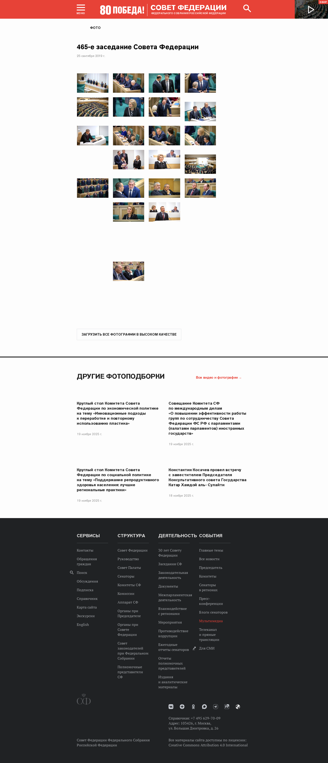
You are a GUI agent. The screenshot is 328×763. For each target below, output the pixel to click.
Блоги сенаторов (213, 612)
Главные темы (211, 550)
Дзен (182, 706)
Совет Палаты (129, 567)
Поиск (82, 572)
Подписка (85, 590)
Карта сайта (87, 607)
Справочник (87, 598)
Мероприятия (170, 622)
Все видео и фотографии (217, 377)
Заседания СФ (170, 564)
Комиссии (126, 593)
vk (171, 706)
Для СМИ (207, 648)
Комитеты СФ (129, 585)
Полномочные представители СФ (130, 672)
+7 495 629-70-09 (205, 718)
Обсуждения (87, 581)
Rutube (226, 706)
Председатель (210, 567)
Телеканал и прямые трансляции (209, 634)
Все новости (209, 559)
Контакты (85, 550)
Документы (168, 586)
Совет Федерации (133, 550)
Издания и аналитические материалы (172, 682)
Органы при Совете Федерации (128, 629)
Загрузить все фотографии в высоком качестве (129, 335)
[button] (81, 9)
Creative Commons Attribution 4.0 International (208, 745)
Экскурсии (86, 616)
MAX (204, 706)
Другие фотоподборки (121, 376)
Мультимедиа (211, 621)
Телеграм (215, 706)
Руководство (128, 559)
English (83, 624)
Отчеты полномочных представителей (172, 663)
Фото (95, 28)
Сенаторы (126, 576)
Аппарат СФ (128, 602)
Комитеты (207, 576)
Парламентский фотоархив (238, 707)
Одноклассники (193, 707)
